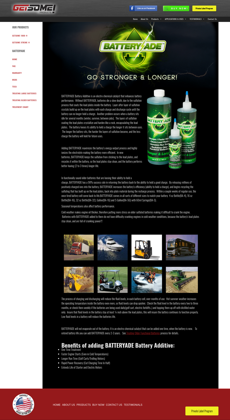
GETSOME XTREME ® (21, 42)
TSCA (14, 86)
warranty (17, 73)
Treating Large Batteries (24, 93)
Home (135, 19)
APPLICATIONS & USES (174, 19)
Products (155, 19)
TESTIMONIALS (196, 19)
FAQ (14, 66)
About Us (144, 19)
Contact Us (212, 19)
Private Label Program (204, 8)
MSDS (14, 79)
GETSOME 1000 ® (20, 35)
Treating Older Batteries (24, 100)
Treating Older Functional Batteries (143, 333)
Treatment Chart (20, 107)
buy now (98, 404)
